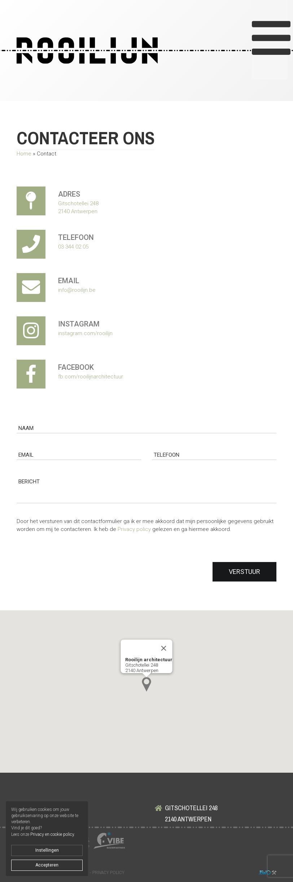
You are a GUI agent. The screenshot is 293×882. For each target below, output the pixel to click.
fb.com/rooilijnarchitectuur (90, 376)
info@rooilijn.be (77, 290)
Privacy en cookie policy (52, 834)
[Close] (163, 648)
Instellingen (47, 850)
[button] (146, 684)
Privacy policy (134, 529)
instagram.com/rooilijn (85, 333)
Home (24, 153)
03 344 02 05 (73, 246)
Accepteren (46, 865)
